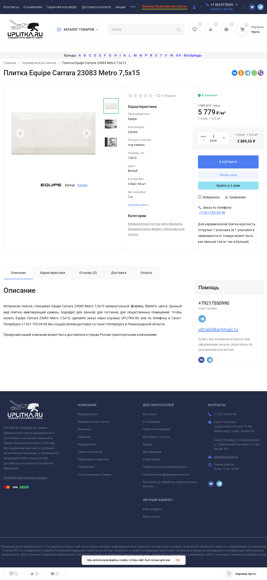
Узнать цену (228, 175)
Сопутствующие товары (95, 474)
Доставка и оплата (156, 437)
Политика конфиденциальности (166, 474)
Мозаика (84, 429)
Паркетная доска (90, 452)
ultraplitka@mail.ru (218, 329)
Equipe (82, 185)
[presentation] (20, 133)
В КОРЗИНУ (228, 162)
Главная (10, 62)
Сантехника (86, 467)
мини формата (171, 224)
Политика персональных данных (25, 477)
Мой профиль (152, 509)
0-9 (178, 55)
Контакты (150, 414)
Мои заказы (151, 516)
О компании (151, 421)
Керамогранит (88, 414)
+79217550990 (213, 303)
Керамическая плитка (39, 62)
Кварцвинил (87, 444)
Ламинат (84, 437)
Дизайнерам (152, 452)
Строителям (151, 459)
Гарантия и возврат (156, 429)
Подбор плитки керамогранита (165, 467)
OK (178, 560)
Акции (147, 444)
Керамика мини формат (145, 229)
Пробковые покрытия (93, 459)
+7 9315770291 (222, 5)
